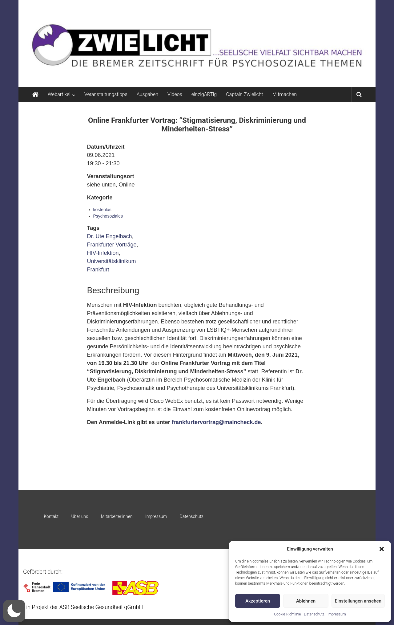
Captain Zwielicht (244, 94)
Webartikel (59, 94)
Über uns (79, 516)
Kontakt (51, 516)
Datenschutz (314, 614)
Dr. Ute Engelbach (109, 236)
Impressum (337, 614)
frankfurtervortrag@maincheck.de (216, 422)
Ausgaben (147, 94)
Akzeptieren (257, 601)
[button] (382, 549)
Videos (174, 94)
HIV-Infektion (103, 253)
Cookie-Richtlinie (287, 614)
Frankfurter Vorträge (112, 245)
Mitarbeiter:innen (117, 516)
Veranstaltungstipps (105, 94)
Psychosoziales (108, 216)
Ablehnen (306, 601)
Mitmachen (284, 94)
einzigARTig (204, 94)
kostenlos (102, 209)
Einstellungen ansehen (358, 601)
